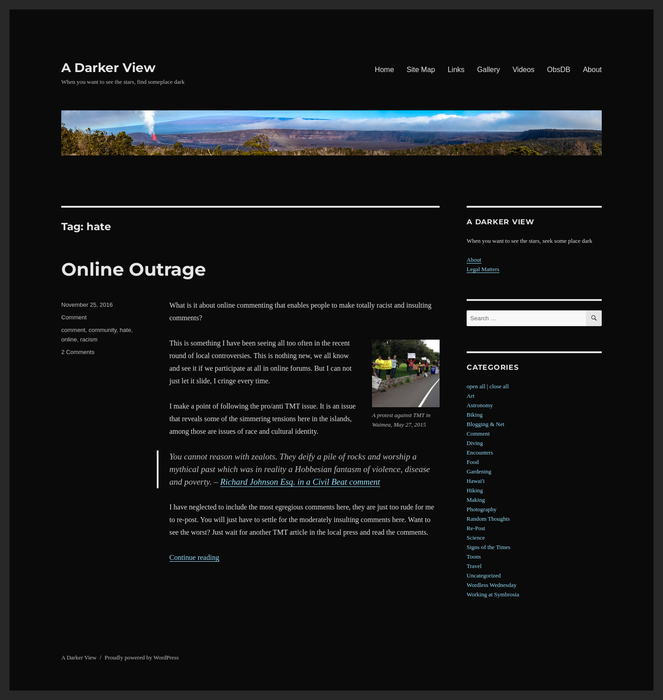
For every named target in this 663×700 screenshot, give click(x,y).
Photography (481, 509)
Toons (474, 556)
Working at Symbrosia (493, 594)
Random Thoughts (488, 518)
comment (73, 330)
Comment (73, 317)
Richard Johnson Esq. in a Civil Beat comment (300, 481)
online (69, 339)
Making (476, 499)
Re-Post (476, 528)
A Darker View (108, 67)
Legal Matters (483, 269)
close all (499, 386)
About (592, 69)
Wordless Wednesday (492, 585)
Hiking (475, 490)
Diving (475, 443)
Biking (474, 414)
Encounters (480, 452)
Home (384, 69)
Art (470, 395)
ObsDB (559, 69)
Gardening (479, 471)
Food (473, 462)
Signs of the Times (488, 547)
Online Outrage (133, 269)
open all (476, 386)
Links (456, 69)
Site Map (421, 69)
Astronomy (480, 405)
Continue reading (194, 557)
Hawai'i (476, 480)
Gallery (488, 69)
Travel (474, 566)
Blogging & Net (485, 424)
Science (476, 537)
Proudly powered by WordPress (141, 657)
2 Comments (78, 352)
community (103, 330)
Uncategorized (484, 575)
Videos (524, 69)
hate (125, 330)
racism (88, 339)
